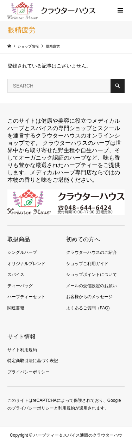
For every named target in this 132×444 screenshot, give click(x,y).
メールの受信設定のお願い (91, 285)
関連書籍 (15, 307)
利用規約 (66, 408)
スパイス (15, 274)
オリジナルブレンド (26, 263)
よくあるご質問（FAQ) (88, 307)
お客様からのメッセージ (89, 296)
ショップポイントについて (91, 274)
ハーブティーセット (26, 296)
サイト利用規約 (22, 349)
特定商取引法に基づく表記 (32, 360)
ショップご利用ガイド (87, 263)
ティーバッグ (20, 285)
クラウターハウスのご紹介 (91, 252)
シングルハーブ (22, 252)
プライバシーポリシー (28, 371)
